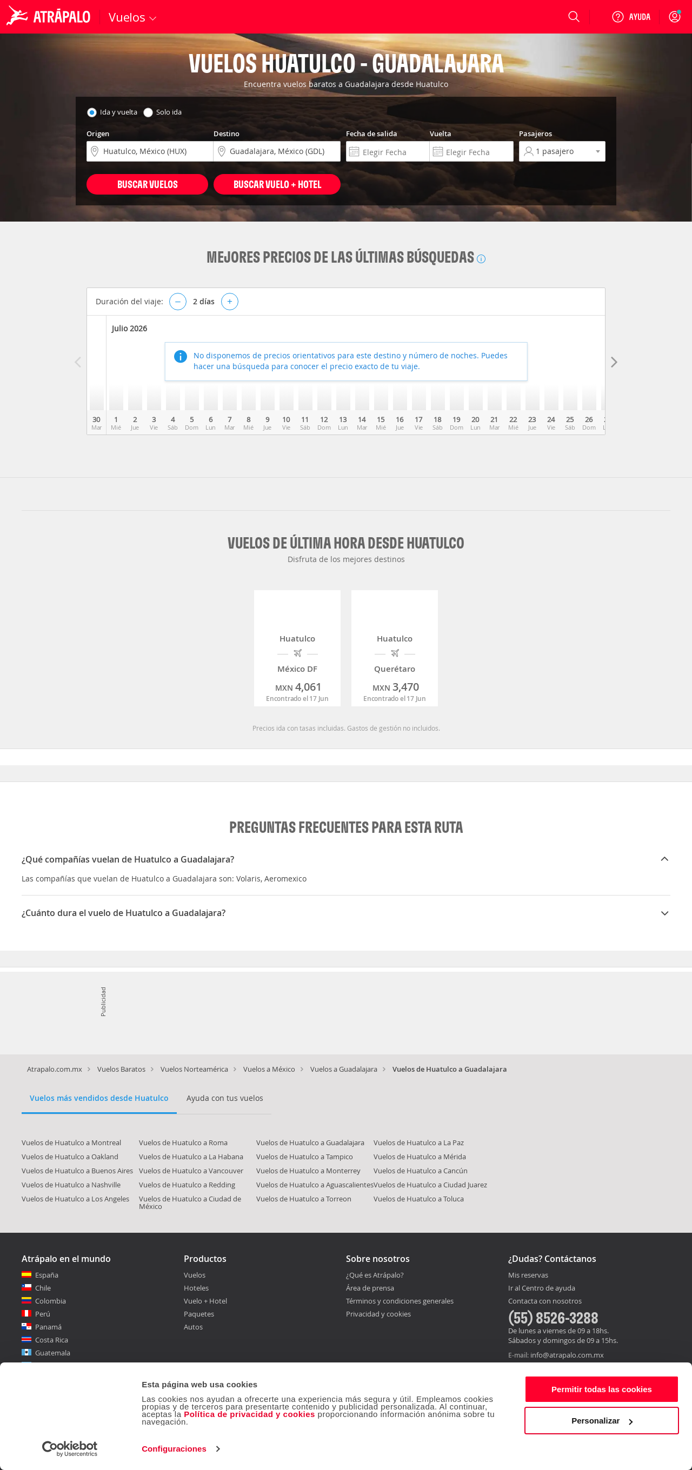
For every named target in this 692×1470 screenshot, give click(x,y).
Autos (193, 1327)
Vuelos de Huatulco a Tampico (304, 1156)
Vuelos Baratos (121, 1069)
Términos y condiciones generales (400, 1301)
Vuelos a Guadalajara (343, 1069)
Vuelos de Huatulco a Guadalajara (310, 1142)
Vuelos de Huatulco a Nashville (71, 1185)
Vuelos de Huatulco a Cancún (421, 1170)
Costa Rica (51, 1340)
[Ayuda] (630, 16)
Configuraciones (174, 1448)
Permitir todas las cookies (601, 1389)
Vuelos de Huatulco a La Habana (191, 1156)
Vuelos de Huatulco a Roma (183, 1142)
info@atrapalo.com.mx (567, 1355)
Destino (226, 133)
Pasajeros (535, 133)
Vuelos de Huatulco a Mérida (420, 1156)
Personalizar (602, 1420)
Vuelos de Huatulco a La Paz (419, 1142)
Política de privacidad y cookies (249, 1414)
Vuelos (194, 1275)
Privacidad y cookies (378, 1314)
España (46, 1275)
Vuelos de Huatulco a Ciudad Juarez (430, 1185)
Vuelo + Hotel (205, 1301)
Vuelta (440, 133)
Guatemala (52, 1353)
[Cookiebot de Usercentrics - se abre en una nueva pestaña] (70, 1449)
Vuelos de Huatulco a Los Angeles (75, 1199)
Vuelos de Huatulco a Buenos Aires (77, 1170)
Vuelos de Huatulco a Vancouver (191, 1170)
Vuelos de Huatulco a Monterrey (308, 1170)
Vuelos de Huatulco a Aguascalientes (315, 1185)
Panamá (48, 1327)
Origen (97, 133)
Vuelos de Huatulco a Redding (187, 1185)
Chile (43, 1288)
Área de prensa (370, 1288)
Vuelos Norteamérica (194, 1069)
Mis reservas (528, 1275)
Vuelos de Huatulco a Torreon (303, 1199)
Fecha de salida (371, 133)
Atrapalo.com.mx (54, 1069)
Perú (42, 1314)
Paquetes (199, 1314)
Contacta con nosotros (545, 1301)
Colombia (50, 1301)
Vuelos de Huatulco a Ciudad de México (190, 1202)
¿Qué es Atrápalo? (375, 1275)
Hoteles (196, 1288)
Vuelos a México (269, 1069)
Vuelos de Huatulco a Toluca (419, 1199)
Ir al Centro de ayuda (541, 1288)
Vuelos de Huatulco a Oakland (70, 1156)
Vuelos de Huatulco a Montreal (71, 1142)
